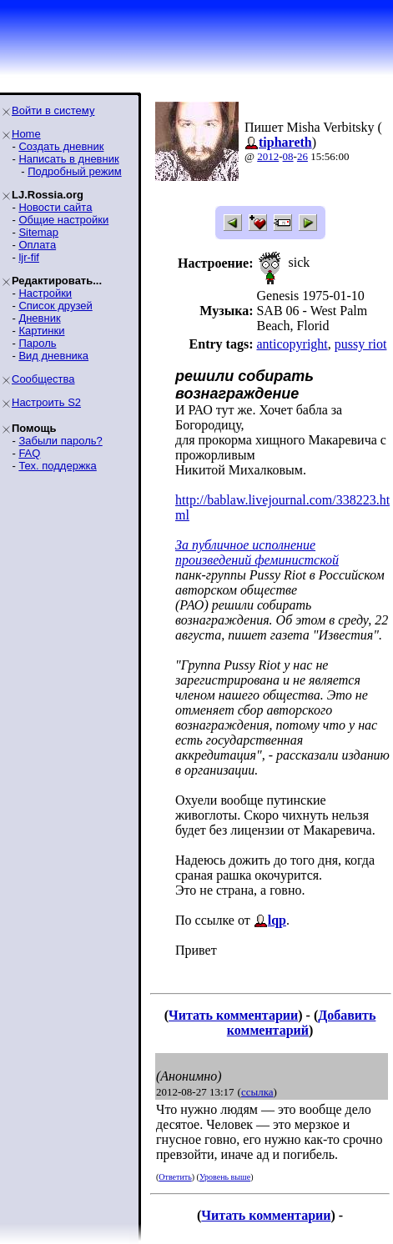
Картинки (41, 330)
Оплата (37, 244)
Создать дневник (60, 146)
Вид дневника (53, 355)
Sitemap (38, 232)
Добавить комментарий (301, 1022)
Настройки (45, 293)
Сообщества (43, 379)
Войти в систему (53, 110)
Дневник (39, 318)
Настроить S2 (46, 402)
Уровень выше (224, 1176)
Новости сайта (55, 207)
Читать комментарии (233, 1015)
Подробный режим (74, 171)
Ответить (175, 1176)
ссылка (257, 1092)
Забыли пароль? (60, 440)
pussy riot (361, 344)
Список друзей (55, 305)
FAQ (29, 453)
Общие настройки (63, 219)
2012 (268, 156)
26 (302, 156)
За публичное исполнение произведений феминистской (257, 552)
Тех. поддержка (57, 465)
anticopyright (291, 344)
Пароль (37, 343)
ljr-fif (28, 257)
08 (288, 156)
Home (26, 134)
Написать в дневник (68, 159)
